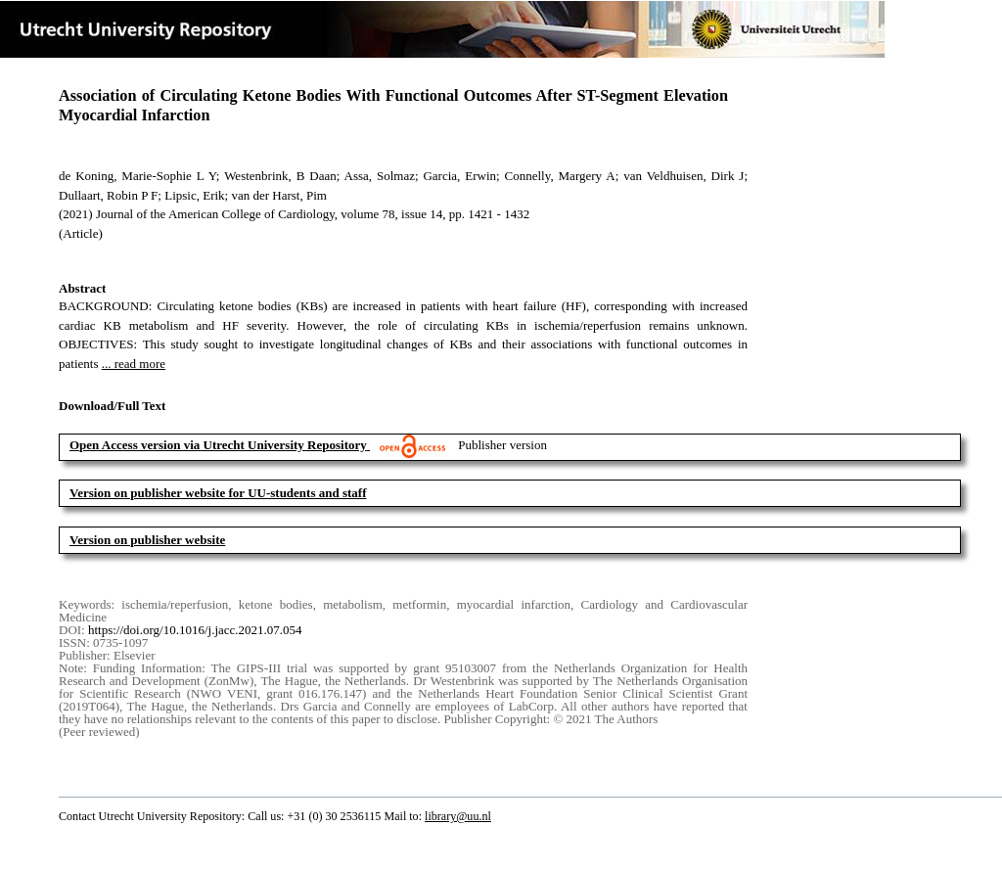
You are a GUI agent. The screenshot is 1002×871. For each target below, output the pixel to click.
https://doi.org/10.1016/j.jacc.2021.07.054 (195, 629)
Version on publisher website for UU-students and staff (218, 492)
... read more (133, 363)
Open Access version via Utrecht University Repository (218, 444)
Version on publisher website (147, 539)
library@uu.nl (458, 816)
